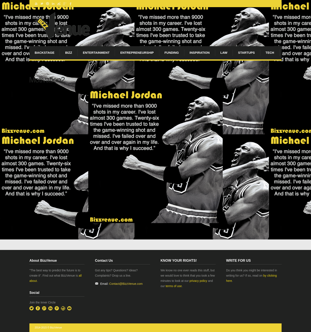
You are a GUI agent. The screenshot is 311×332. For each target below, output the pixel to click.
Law (223, 52)
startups (246, 52)
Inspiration (200, 52)
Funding (172, 52)
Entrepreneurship (137, 52)
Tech (270, 52)
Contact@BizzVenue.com (126, 283)
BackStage (44, 52)
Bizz (68, 52)
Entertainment (96, 52)
